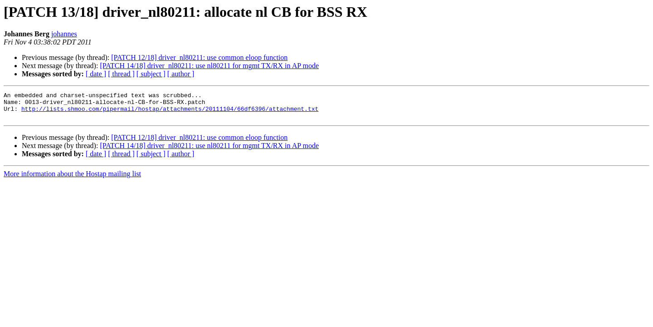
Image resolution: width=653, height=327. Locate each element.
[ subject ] (151, 74)
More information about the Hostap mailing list (72, 179)
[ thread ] (121, 74)
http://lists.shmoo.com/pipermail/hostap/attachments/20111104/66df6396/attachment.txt (169, 113)
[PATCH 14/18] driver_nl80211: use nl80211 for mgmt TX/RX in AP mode (209, 65)
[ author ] (181, 74)
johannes (64, 34)
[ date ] (96, 74)
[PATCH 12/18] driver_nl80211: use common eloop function (199, 57)
